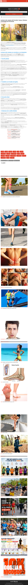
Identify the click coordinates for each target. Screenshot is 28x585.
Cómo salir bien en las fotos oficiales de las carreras (10, 496)
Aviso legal (17, 584)
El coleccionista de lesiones (8, 287)
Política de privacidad (7, 584)
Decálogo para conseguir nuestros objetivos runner (9, 308)
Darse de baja (21, 584)
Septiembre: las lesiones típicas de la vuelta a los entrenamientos (11, 196)
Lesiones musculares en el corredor (7, 266)
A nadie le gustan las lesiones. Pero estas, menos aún (9, 226)
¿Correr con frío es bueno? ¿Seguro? (7, 453)
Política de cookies (13, 584)
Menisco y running (5, 432)
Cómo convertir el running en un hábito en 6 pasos (10, 516)
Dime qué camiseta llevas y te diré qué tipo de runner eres (12, 476)
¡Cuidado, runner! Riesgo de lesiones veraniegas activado (10, 362)
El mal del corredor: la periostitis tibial (7, 246)
